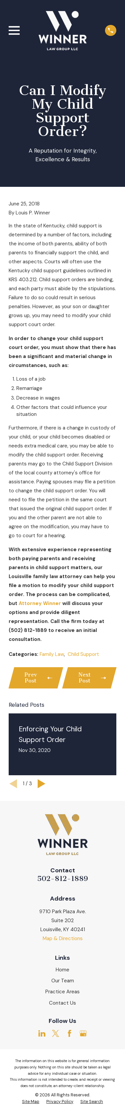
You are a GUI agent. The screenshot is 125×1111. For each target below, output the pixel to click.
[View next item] (41, 783)
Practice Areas (62, 991)
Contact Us (62, 1003)
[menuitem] (30, 1102)
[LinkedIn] (41, 1033)
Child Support (83, 654)
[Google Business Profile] (83, 1033)
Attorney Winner (40, 603)
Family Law (52, 654)
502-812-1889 (62, 878)
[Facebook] (69, 1033)
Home (62, 969)
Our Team (62, 980)
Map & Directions (63, 938)
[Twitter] (55, 1033)
